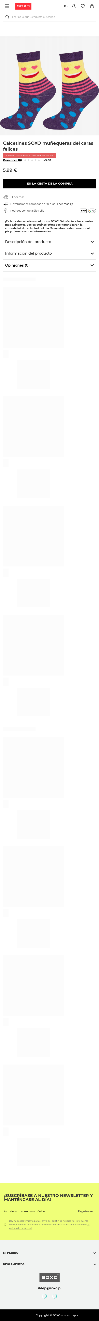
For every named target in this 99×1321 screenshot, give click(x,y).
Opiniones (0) (12, 160)
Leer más (18, 197)
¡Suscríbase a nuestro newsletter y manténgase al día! (48, 1197)
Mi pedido (10, 1252)
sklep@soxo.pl (49, 1288)
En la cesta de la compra (49, 183)
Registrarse (85, 1211)
